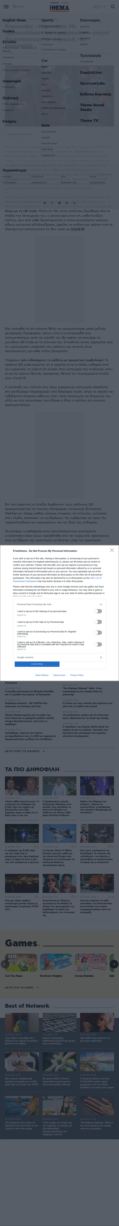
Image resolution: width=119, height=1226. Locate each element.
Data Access (59, 675)
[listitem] (59, 604)
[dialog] (59, 613)
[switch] (98, 611)
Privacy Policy (77, 675)
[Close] (113, 551)
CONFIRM (37, 664)
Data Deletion (41, 675)
